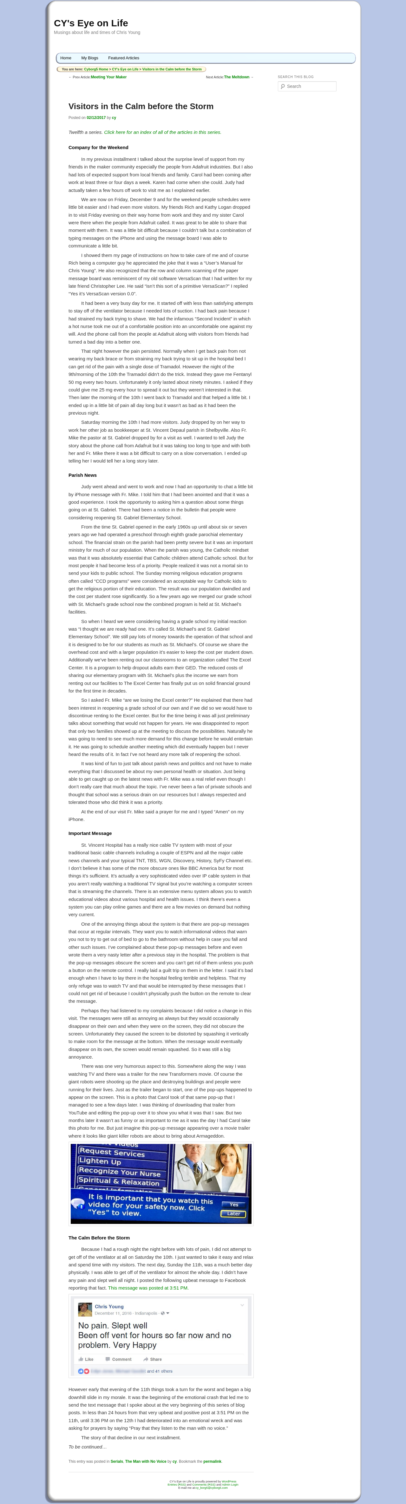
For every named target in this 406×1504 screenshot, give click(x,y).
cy (114, 117)
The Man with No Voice (146, 1461)
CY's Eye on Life (91, 23)
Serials (117, 1461)
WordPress (229, 1481)
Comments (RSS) (203, 1484)
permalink (212, 1461)
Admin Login (230, 1484)
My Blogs (89, 58)
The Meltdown (236, 77)
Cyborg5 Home (96, 69)
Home (65, 58)
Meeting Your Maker (109, 77)
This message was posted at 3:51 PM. (148, 1288)
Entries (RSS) (177, 1484)
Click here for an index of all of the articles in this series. (162, 132)
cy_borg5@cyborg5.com (212, 1487)
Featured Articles (123, 58)
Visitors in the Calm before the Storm (172, 69)
